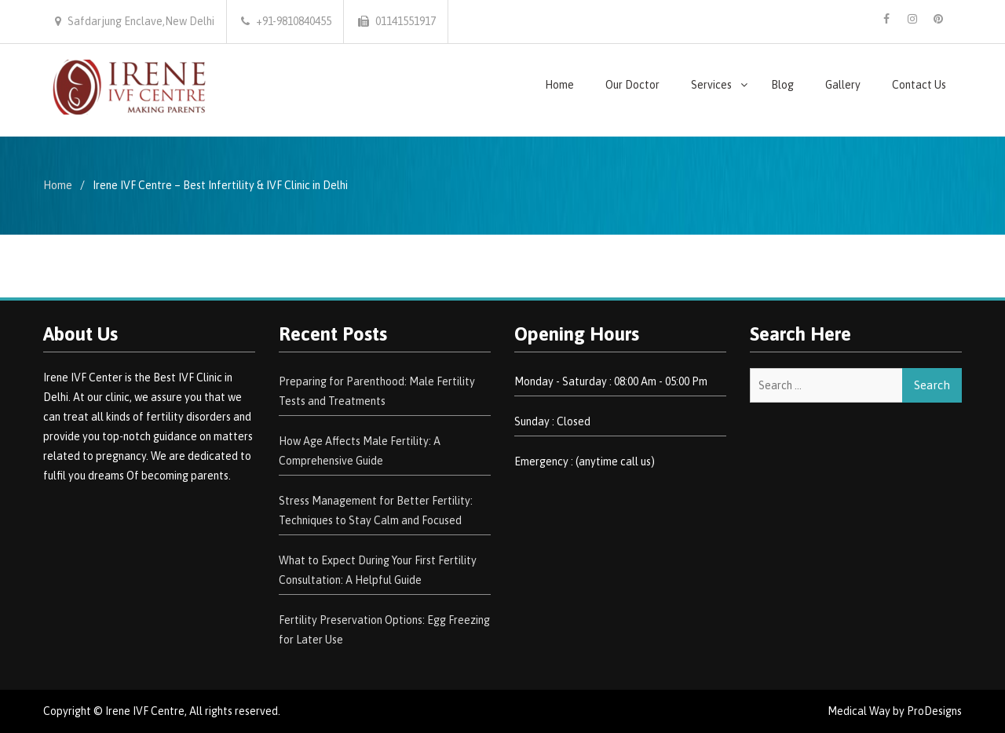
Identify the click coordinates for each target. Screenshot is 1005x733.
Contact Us (919, 84)
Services (711, 84)
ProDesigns (934, 711)
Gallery (843, 84)
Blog (782, 84)
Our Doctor (632, 84)
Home (559, 84)
